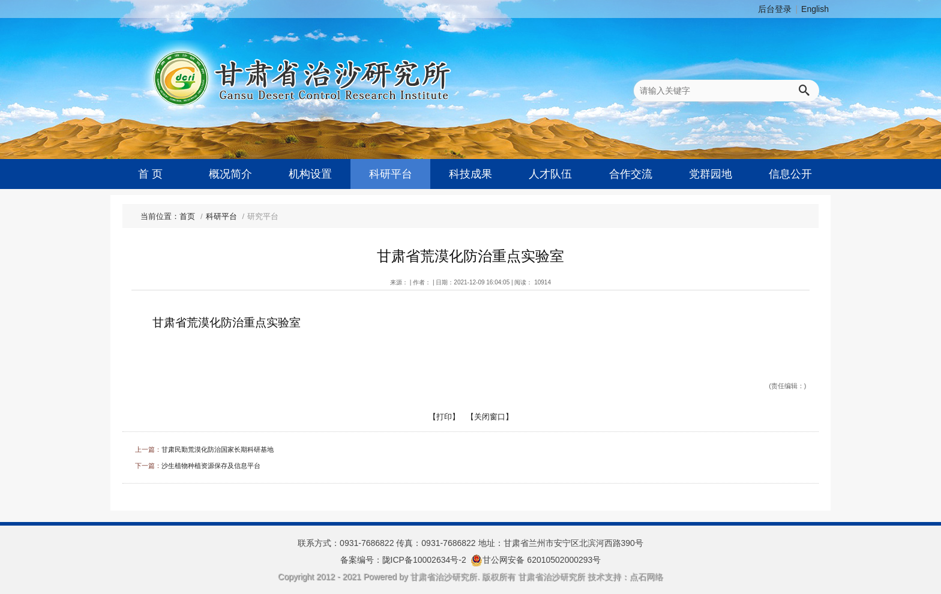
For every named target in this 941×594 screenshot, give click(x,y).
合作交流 (630, 174)
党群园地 (710, 174)
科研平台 (390, 174)
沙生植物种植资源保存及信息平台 (210, 465)
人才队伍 (550, 174)
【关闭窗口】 (489, 416)
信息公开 (790, 174)
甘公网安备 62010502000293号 (542, 560)
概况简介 (230, 174)
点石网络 (646, 576)
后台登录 (775, 9)
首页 (187, 216)
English (815, 9)
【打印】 (444, 416)
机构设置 (310, 174)
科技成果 (470, 174)
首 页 (150, 174)
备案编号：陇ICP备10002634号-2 (403, 560)
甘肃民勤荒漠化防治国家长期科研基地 (217, 449)
